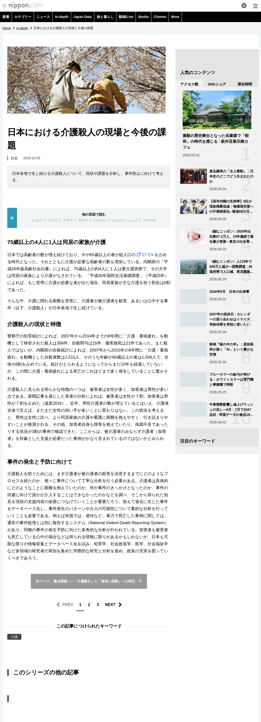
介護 (14, 637)
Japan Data (82, 17)
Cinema (160, 17)
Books (143, 17)
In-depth (61, 17)
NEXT (110, 605)
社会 (14, 158)
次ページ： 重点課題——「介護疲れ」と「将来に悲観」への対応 (89, 581)
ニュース (43, 17)
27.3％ (145, 254)
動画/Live (126, 17)
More (175, 17)
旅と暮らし (105, 17)
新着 (5, 17)
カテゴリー (22, 17)
